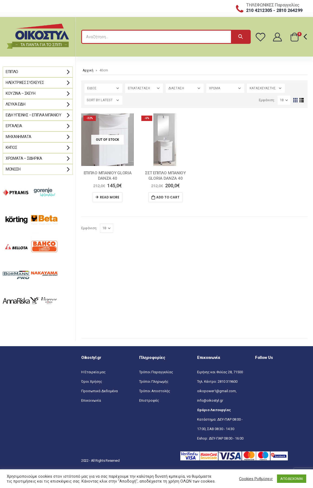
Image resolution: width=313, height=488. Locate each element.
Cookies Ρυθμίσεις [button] (256, 478)
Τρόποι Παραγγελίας (156, 372)
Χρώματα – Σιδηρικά (24, 158)
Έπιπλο (12, 72)
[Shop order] (103, 100)
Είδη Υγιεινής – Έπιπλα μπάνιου (33, 115)
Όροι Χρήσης (91, 381)
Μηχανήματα (18, 137)
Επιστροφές (149, 400)
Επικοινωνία (91, 400)
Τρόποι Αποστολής (154, 391)
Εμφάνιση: (267, 100)
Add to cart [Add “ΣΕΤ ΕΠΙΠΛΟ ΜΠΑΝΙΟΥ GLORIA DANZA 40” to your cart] (168, 197)
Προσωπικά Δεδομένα (99, 391)
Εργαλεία (14, 126)
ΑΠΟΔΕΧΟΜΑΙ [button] (291, 479)
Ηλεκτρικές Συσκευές (25, 82)
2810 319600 (227, 381)
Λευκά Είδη (15, 104)
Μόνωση (13, 169)
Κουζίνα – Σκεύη (20, 93)
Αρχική (88, 70)
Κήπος (11, 147)
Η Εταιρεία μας (93, 372)
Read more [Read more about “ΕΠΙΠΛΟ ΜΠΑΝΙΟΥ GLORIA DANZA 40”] (109, 197)
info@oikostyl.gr (210, 400)
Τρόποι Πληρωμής (153, 381)
